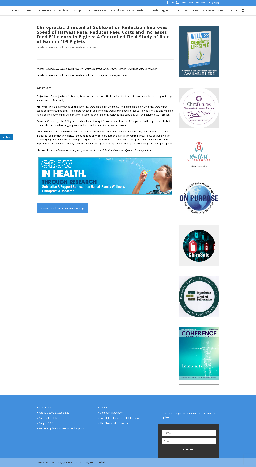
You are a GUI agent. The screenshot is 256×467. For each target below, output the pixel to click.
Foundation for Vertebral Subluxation (120, 418)
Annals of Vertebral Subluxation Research (59, 47)
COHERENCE (47, 10)
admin (102, 462)
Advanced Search (214, 10)
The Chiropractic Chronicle (114, 423)
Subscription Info (48, 418)
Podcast (64, 10)
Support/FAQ (46, 423)
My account (187, 3)
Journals (29, 10)
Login (233, 10)
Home (15, 10)
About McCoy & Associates (54, 412)
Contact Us (191, 10)
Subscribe (200, 3)
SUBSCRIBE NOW (96, 10)
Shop (77, 10)
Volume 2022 (90, 47)
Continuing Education (164, 10)
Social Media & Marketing (128, 10)
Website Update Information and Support (61, 428)
